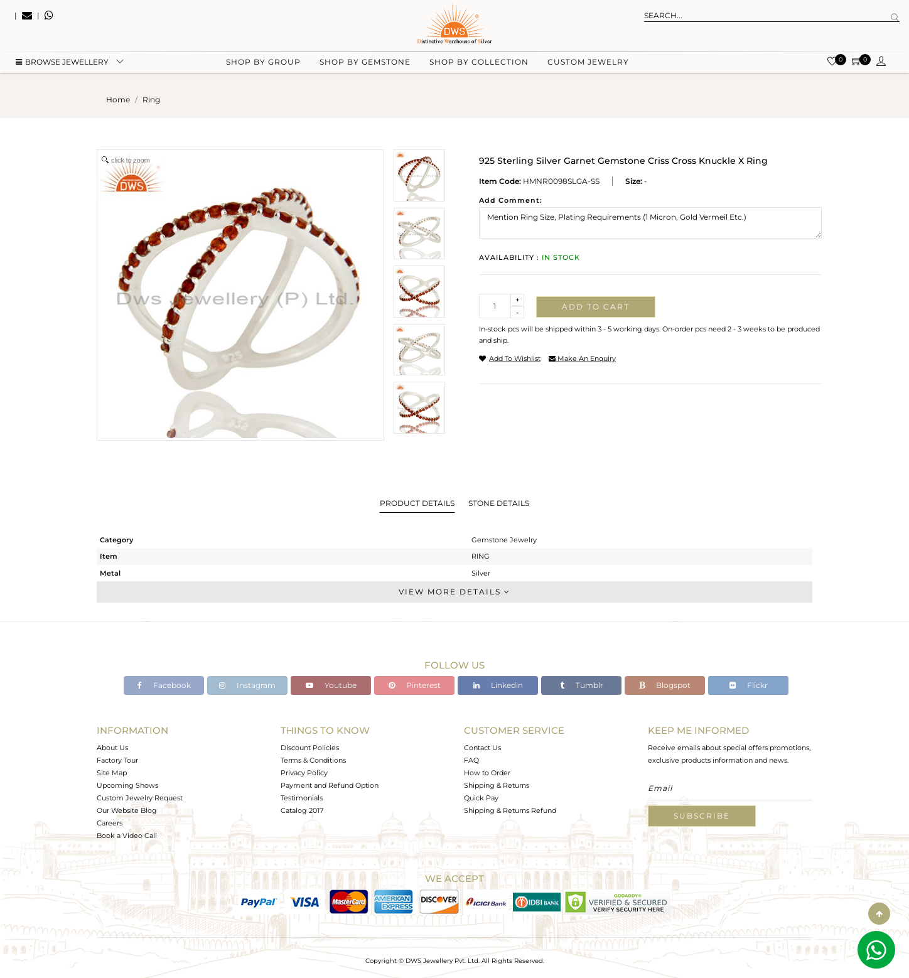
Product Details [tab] (417, 503)
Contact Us (482, 747)
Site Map (112, 772)
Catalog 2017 (302, 810)
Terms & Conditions (313, 760)
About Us (112, 747)
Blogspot (665, 685)
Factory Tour (117, 760)
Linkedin (498, 685)
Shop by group (263, 63)
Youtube (331, 685)
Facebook (164, 685)
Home (118, 99)
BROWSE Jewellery (62, 63)
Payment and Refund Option (330, 785)
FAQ (471, 760)
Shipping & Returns (496, 785)
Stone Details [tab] (498, 503)
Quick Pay (481, 797)
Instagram (247, 685)
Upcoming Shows (127, 785)
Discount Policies (310, 747)
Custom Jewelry (588, 63)
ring (151, 99)
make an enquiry (582, 358)
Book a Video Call (127, 835)
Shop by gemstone (365, 63)
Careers (109, 823)
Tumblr (581, 685)
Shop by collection (479, 63)
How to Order (487, 772)
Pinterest (415, 685)
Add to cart (596, 306)
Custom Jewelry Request (140, 797)
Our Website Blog (127, 810)
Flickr (748, 685)
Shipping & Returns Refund (510, 810)
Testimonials (302, 797)
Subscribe (702, 815)
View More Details (454, 591)
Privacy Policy (304, 772)
